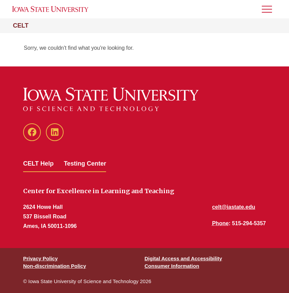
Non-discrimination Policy (54, 266)
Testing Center (85, 163)
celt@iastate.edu (233, 207)
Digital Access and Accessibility (183, 258)
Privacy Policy (40, 258)
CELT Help (38, 163)
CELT (21, 25)
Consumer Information (171, 266)
